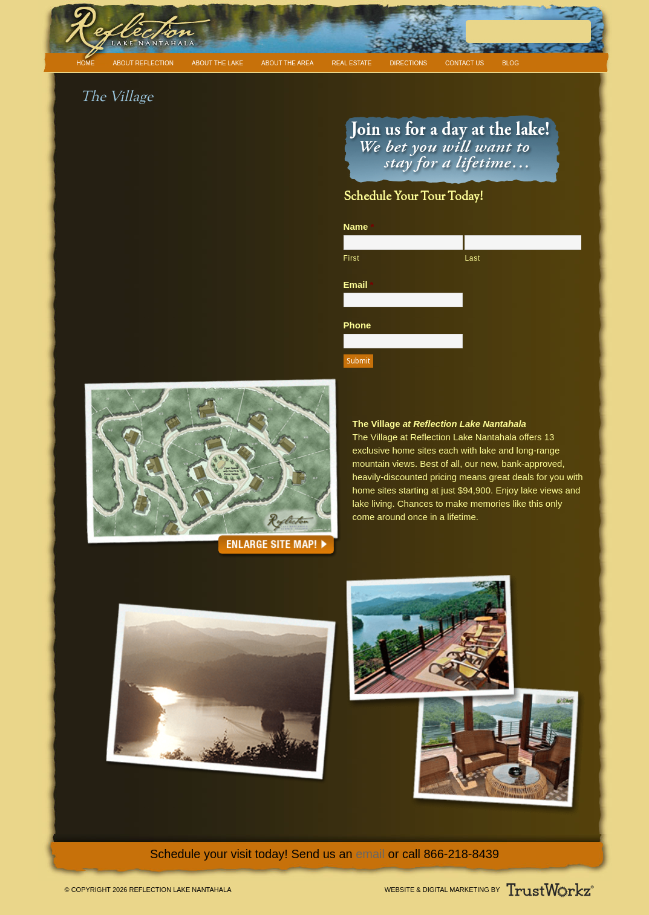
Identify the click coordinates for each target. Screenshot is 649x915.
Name (359, 226)
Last (472, 258)
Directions (408, 63)
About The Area (287, 63)
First (352, 258)
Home (86, 63)
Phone (357, 325)
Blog (510, 63)
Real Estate (351, 63)
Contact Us (464, 63)
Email (359, 284)
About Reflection (143, 63)
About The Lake (217, 63)
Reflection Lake (325, 36)
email (370, 854)
